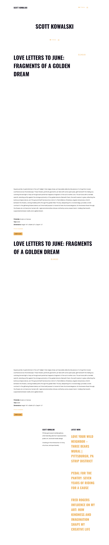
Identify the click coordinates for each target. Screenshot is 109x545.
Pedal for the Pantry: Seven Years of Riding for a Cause (82, 480)
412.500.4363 (51, 454)
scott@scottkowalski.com (54, 450)
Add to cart (18, 233)
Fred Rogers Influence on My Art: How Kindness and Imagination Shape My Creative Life (83, 514)
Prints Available (18, 228)
